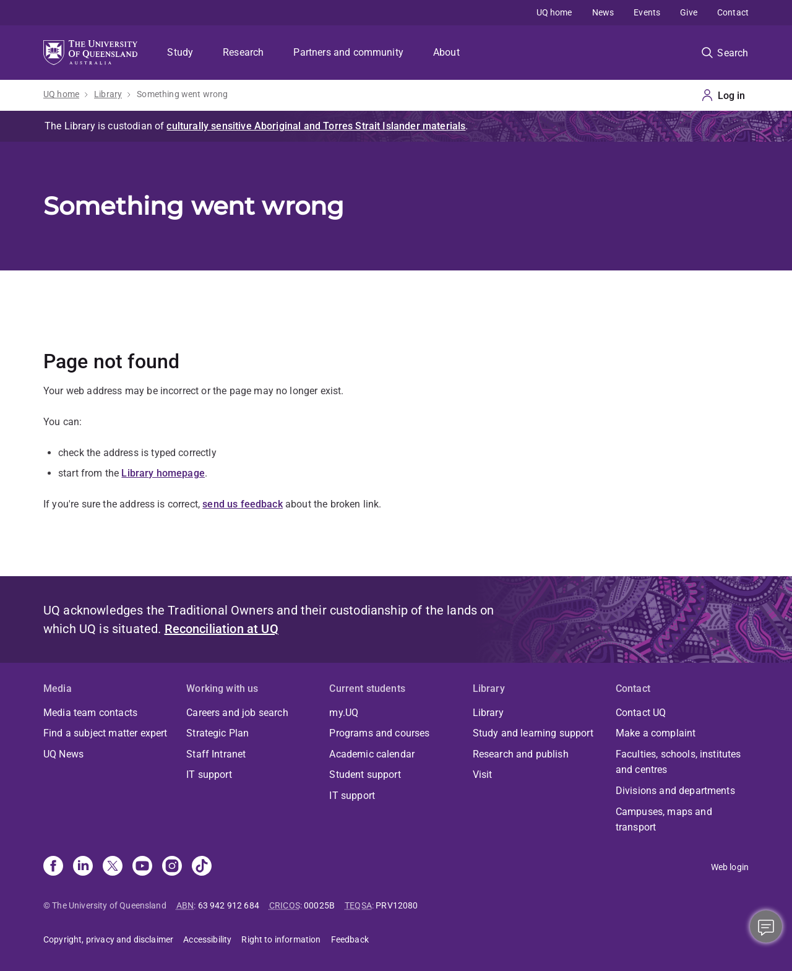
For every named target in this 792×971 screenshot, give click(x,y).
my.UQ (343, 713)
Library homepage (163, 473)
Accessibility (207, 939)
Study (180, 52)
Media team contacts (90, 713)
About (446, 52)
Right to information (281, 939)
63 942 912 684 (228, 905)
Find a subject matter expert (105, 733)
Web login (730, 867)
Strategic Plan (217, 733)
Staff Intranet (216, 754)
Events (647, 12)
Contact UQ (641, 713)
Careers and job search (237, 713)
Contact (733, 12)
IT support (209, 774)
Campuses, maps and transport (664, 820)
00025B (319, 905)
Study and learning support (533, 733)
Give (688, 12)
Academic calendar (372, 754)
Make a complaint (656, 733)
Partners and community (348, 52)
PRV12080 (397, 905)
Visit (483, 774)
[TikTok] (202, 867)
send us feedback (242, 504)
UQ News (63, 754)
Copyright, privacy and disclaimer (108, 939)
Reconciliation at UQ (221, 628)
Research (243, 52)
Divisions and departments (675, 790)
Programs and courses (379, 733)
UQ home (554, 12)
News (603, 12)
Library (108, 94)
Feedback (350, 939)
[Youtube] (142, 867)
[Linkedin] (83, 867)
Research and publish (521, 754)
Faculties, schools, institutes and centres (678, 762)
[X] (113, 867)
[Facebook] (53, 867)
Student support (364, 774)
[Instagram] (172, 867)
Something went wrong (182, 94)
